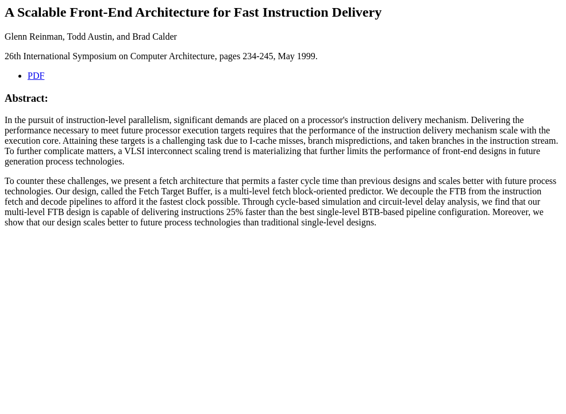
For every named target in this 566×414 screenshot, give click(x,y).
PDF (36, 75)
